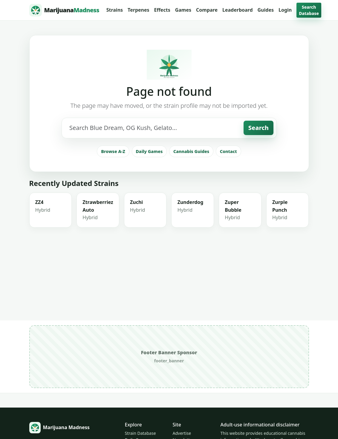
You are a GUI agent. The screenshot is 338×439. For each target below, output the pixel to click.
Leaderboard (237, 10)
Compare (207, 10)
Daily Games (149, 151)
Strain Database (140, 433)
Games (183, 10)
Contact (228, 151)
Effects (162, 10)
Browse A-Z (113, 151)
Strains (114, 10)
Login (285, 10)
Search (258, 128)
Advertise (181, 433)
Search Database (309, 10)
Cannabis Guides (191, 151)
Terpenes (138, 10)
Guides (266, 10)
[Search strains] (153, 128)
